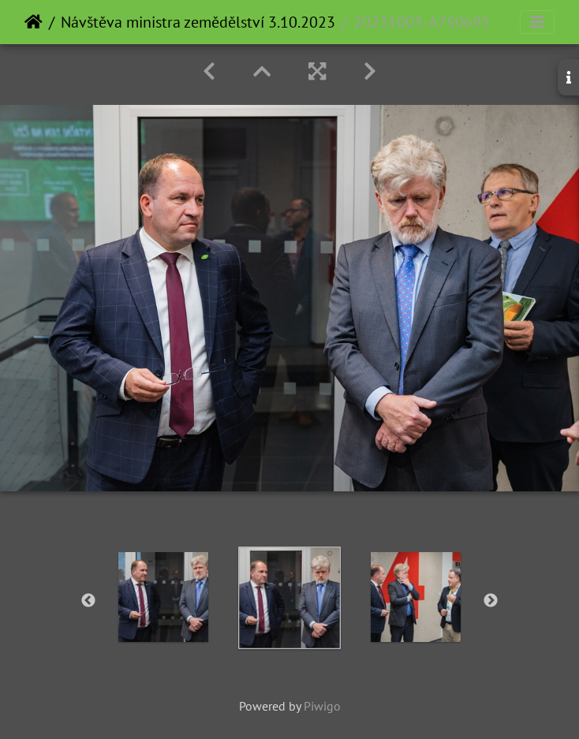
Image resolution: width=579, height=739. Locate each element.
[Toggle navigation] (537, 22)
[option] (163, 597)
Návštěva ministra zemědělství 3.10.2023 (198, 22)
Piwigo (322, 706)
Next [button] (491, 601)
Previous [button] (88, 601)
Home (33, 22)
